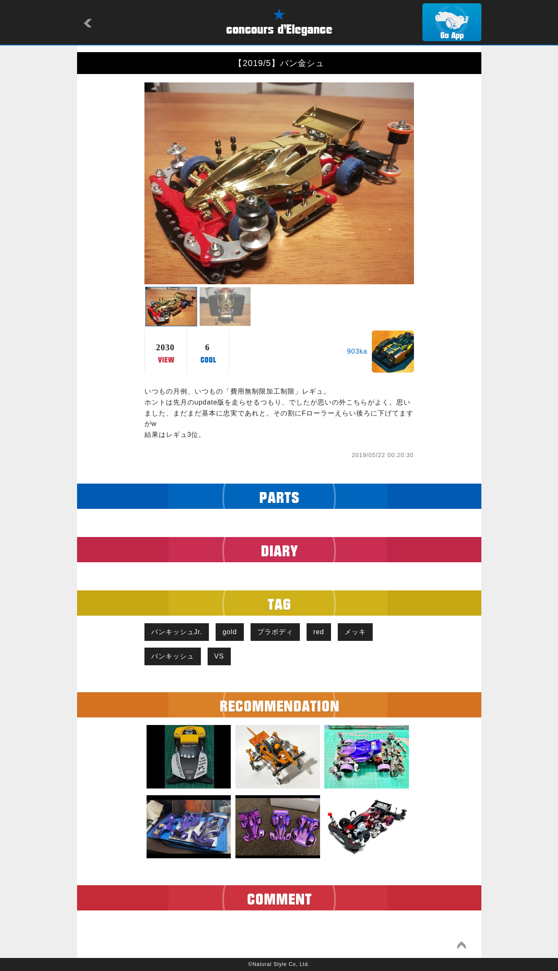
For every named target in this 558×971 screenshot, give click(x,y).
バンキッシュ (172, 656)
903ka (357, 351)
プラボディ (275, 631)
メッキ (355, 631)
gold (229, 631)
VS (219, 656)
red (318, 631)
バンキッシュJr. (177, 631)
